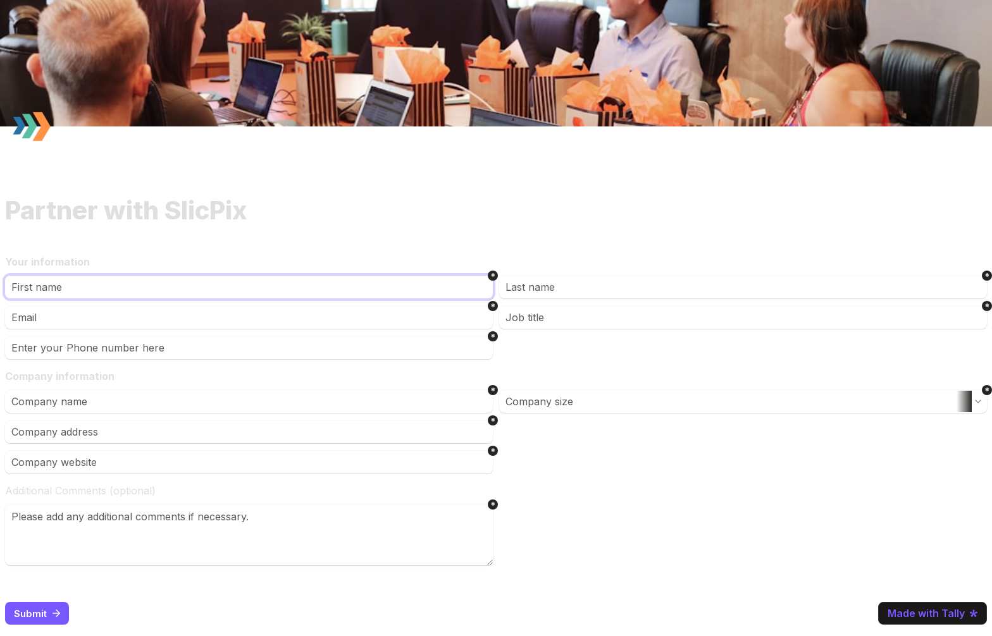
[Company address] (249, 431)
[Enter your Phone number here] (249, 347)
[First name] (249, 287)
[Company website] (249, 462)
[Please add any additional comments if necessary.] (249, 535)
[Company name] (249, 401)
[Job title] (743, 317)
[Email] (249, 317)
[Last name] (743, 287)
